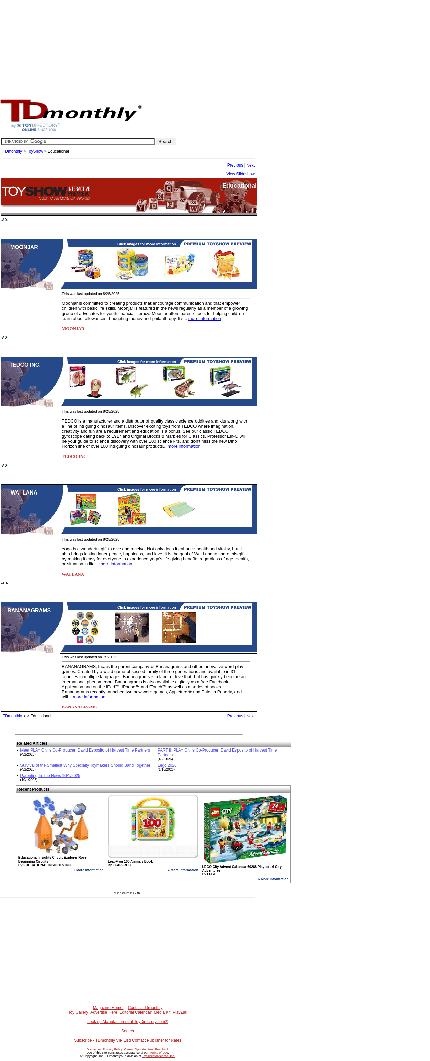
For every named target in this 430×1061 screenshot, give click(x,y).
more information (204, 318)
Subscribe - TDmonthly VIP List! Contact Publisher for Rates (127, 1040)
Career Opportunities (139, 1049)
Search (127, 1031)
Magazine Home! (108, 1007)
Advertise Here (103, 1012)
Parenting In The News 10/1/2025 (50, 775)
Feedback (162, 1049)
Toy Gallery (78, 1012)
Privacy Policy (112, 1049)
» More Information (89, 870)
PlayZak (180, 1012)
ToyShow (35, 151)
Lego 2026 (167, 765)
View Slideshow (240, 174)
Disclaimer (94, 1049)
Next (250, 165)
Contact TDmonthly (145, 1007)
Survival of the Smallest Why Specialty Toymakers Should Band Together (85, 765)
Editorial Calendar (135, 1012)
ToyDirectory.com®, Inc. (158, 1056)
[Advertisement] (215, 47)
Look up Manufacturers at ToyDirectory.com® (127, 1021)
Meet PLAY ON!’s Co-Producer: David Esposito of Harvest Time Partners (85, 750)
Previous (235, 165)
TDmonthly (12, 151)
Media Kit (162, 1012)
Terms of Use (158, 1052)
